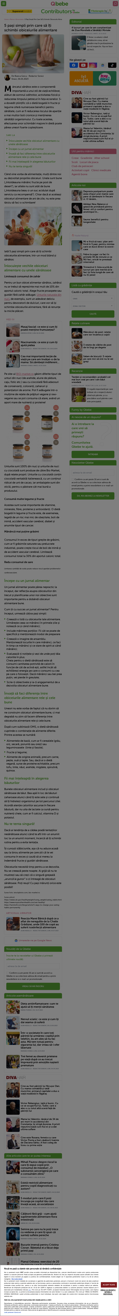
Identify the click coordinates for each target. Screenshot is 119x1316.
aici (30, 1290)
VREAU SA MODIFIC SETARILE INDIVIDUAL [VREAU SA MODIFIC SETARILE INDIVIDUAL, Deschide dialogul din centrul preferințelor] (108, 1292)
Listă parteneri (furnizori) (12, 1312)
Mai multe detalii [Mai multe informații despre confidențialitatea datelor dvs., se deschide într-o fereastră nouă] (16, 1279)
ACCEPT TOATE (109, 1285)
